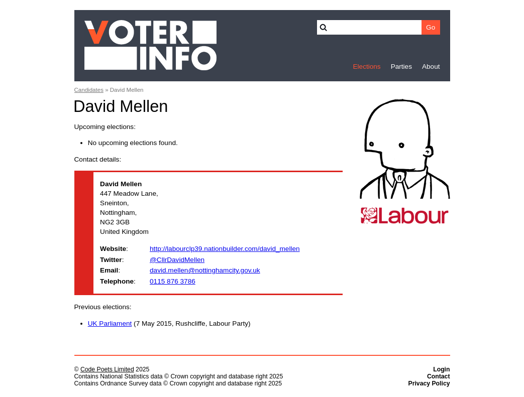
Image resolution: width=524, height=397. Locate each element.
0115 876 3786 (172, 281)
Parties (401, 66)
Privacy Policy (429, 383)
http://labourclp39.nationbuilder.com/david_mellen (225, 248)
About (431, 66)
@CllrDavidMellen (177, 259)
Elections (366, 66)
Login (441, 369)
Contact (438, 376)
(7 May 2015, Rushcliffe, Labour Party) (169, 323)
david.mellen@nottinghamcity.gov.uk (205, 270)
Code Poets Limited (107, 369)
